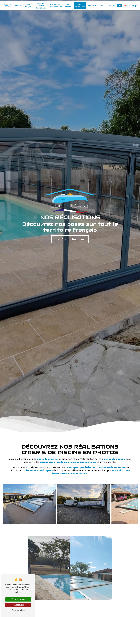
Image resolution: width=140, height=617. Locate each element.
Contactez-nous (70, 239)
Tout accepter (18, 599)
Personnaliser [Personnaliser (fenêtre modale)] (18, 610)
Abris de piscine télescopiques (41, 5)
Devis (102, 5)
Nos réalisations (80, 5)
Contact (111, 5)
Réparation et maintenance (56, 5)
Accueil (18, 5)
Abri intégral (28, 5)
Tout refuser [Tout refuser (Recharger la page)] (18, 605)
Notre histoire (68, 5)
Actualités (92, 5)
